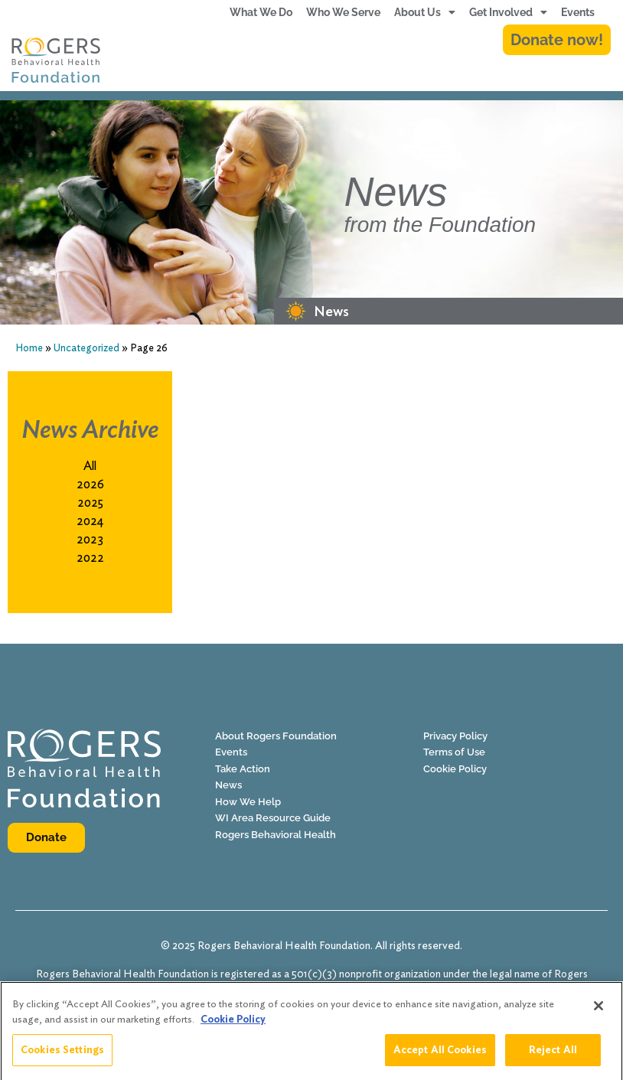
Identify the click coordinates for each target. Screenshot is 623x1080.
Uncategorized (86, 347)
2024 (90, 521)
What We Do (261, 12)
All (89, 465)
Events (578, 12)
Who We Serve (343, 12)
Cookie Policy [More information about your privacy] (233, 1027)
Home (29, 347)
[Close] (598, 1014)
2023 (90, 539)
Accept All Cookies (440, 1058)
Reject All (553, 1058)
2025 (90, 502)
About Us (424, 12)
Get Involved (508, 12)
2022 (90, 557)
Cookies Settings (62, 1058)
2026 (90, 484)
